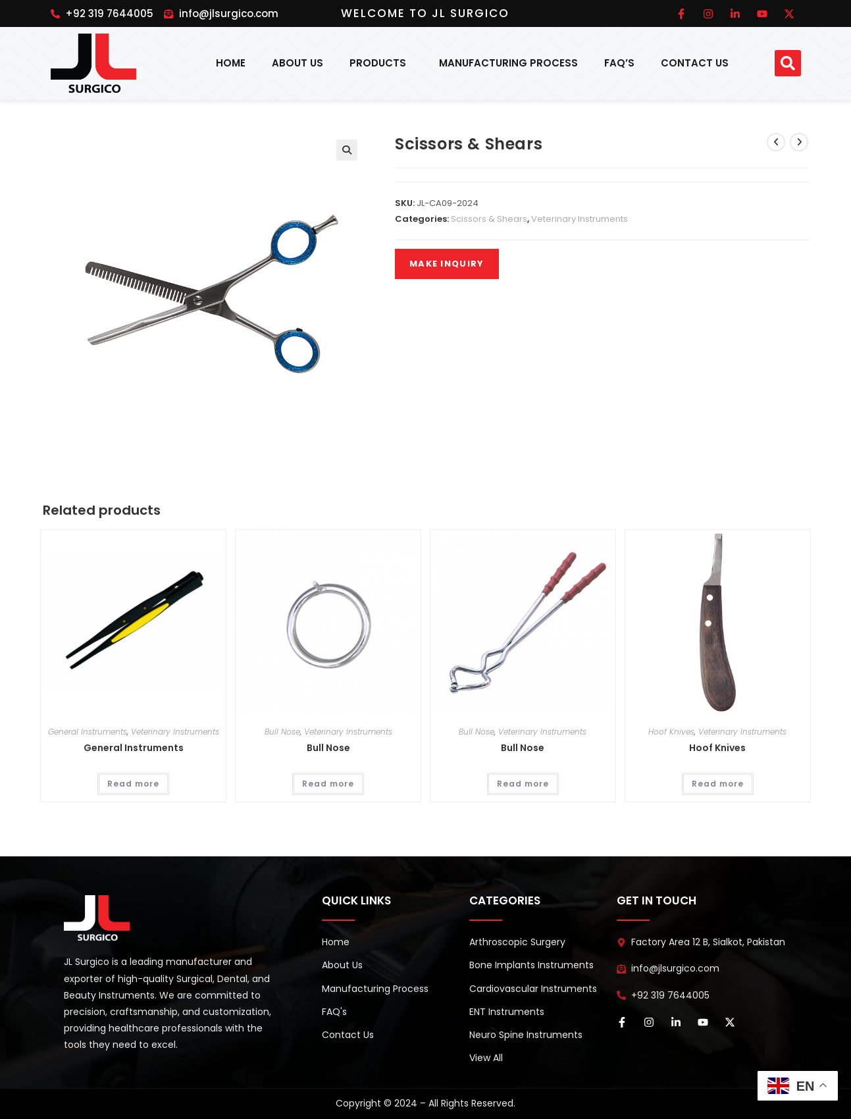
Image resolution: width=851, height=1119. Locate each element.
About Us (297, 63)
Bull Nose (282, 731)
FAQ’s (619, 63)
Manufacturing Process (508, 63)
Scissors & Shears (489, 219)
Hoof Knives (671, 731)
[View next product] (799, 142)
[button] (788, 63)
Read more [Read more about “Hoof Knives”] (718, 783)
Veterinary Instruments (579, 219)
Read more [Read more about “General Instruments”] (133, 783)
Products (381, 63)
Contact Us (695, 63)
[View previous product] (776, 142)
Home (230, 63)
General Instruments (87, 731)
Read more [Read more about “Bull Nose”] (328, 783)
